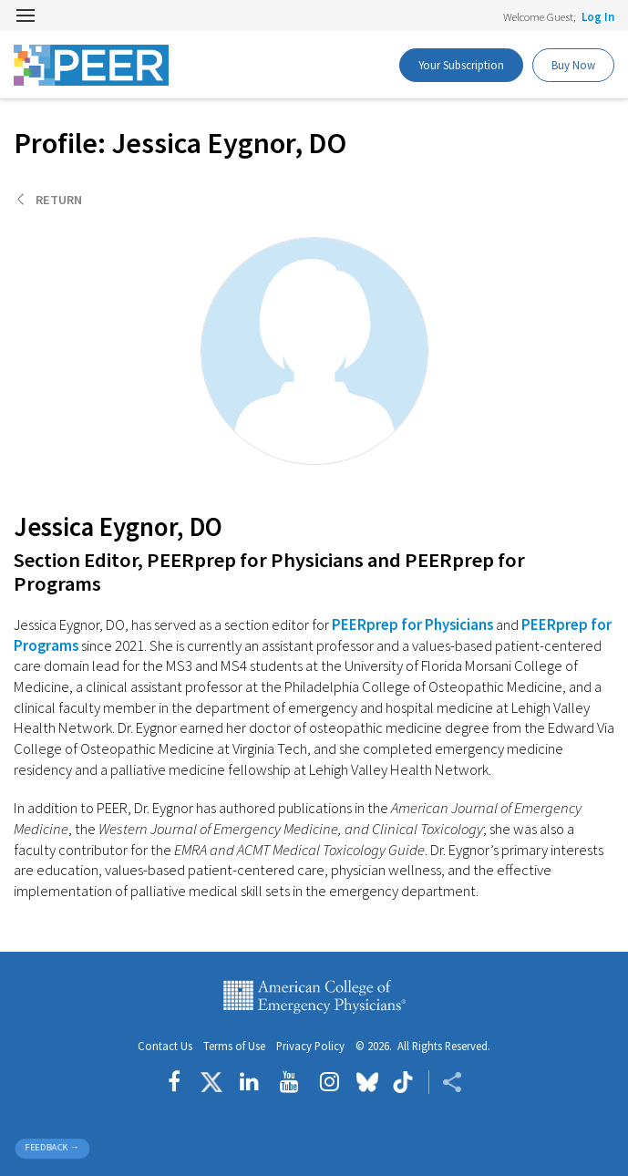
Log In (598, 16)
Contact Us (165, 1046)
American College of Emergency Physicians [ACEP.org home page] (314, 997)
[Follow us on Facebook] (179, 1082)
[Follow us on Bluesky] (367, 1082)
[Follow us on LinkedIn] (249, 1082)
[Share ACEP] (445, 1082)
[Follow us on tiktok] (403, 1082)
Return (59, 199)
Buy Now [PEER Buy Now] (573, 64)
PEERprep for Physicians (412, 624)
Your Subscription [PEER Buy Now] (461, 64)
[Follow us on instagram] (329, 1082)
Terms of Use (234, 1046)
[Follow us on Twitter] (211, 1082)
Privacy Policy (310, 1046)
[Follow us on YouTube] (289, 1082)
